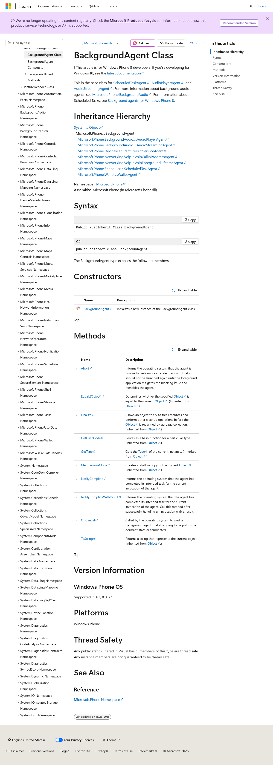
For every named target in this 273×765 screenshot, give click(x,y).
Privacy (101, 751)
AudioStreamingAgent (91, 88)
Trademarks (146, 751)
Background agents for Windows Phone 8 (141, 100)
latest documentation (124, 73)
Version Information (227, 76)
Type (141, 451)
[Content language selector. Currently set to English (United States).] (27, 740)
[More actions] (204, 43)
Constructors (222, 63)
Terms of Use (123, 751)
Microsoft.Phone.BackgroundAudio (120, 94)
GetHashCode (91, 438)
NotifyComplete (92, 478)
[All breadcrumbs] (78, 43)
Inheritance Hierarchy (228, 51)
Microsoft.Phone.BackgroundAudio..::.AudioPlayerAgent (122, 139)
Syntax (217, 57)
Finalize (86, 414)
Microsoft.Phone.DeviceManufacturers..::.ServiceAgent (120, 150)
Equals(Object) (91, 396)
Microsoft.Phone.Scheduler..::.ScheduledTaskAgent (117, 168)
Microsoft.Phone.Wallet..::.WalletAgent (107, 174)
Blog (63, 751)
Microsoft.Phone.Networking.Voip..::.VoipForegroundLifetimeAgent (130, 162)
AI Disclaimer (15, 751)
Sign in (262, 6)
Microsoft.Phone (109, 184)
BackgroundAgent (96, 309)
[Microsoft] (9, 6)
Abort (85, 368)
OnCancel (88, 520)
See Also (219, 93)
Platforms (219, 82)
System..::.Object (87, 127)
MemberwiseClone (94, 465)
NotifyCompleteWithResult (99, 497)
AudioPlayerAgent (165, 82)
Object (178, 396)
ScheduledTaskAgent (129, 82)
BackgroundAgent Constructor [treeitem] (40, 64)
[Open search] (251, 6)
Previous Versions (41, 751)
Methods (219, 69)
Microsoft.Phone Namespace (100, 43)
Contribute (82, 751)
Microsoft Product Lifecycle (133, 20)
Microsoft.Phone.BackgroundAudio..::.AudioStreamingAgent (125, 144)
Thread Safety (222, 87)
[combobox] (34, 42)
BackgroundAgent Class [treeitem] (44, 54)
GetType (87, 451)
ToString (87, 538)
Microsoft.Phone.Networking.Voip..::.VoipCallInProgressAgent (126, 156)
